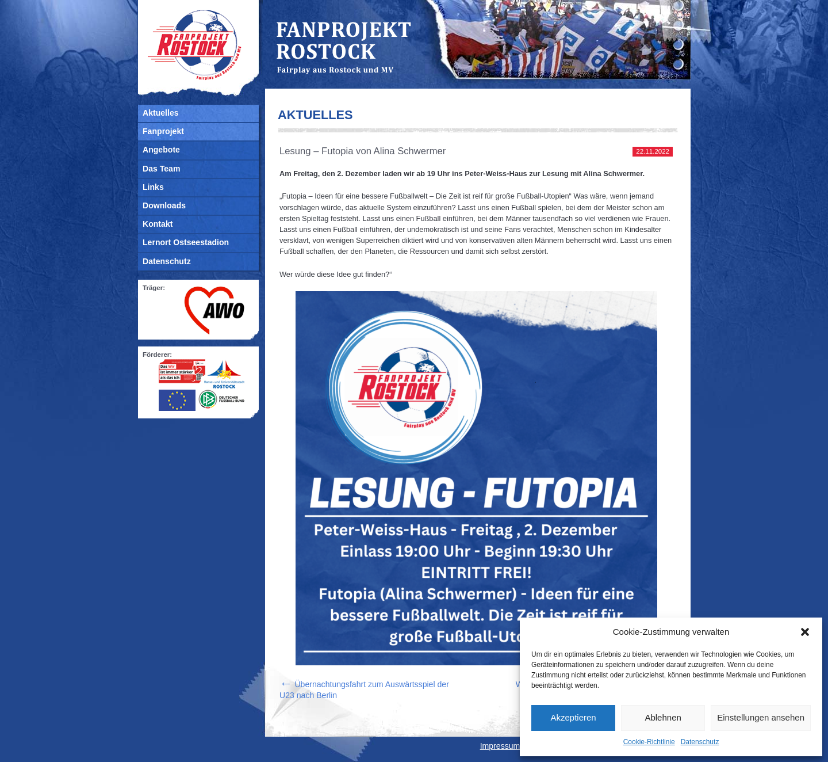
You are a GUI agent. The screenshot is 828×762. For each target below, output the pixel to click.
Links (153, 187)
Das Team (161, 168)
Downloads (164, 205)
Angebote (161, 149)
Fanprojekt (163, 131)
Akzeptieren (573, 717)
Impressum (500, 745)
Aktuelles (161, 112)
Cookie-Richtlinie (649, 742)
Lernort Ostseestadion (186, 242)
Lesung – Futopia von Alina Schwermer (362, 151)
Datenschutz (700, 742)
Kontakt (157, 223)
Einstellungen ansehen (760, 717)
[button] (805, 632)
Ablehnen (663, 717)
